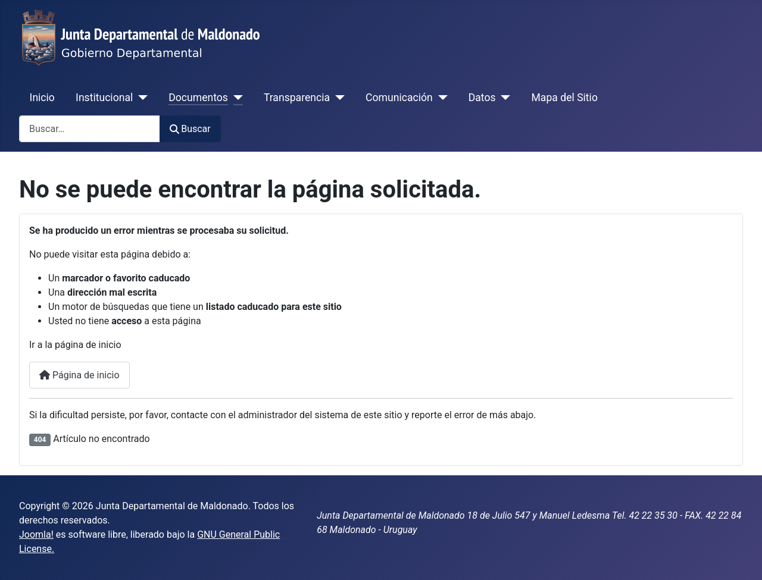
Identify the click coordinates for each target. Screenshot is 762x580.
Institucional (104, 98)
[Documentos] (235, 97)
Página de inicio (79, 375)
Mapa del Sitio (565, 98)
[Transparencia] (337, 97)
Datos (482, 98)
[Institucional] (140, 97)
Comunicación (399, 98)
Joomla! (36, 534)
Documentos (198, 98)
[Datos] (503, 97)
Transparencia (297, 98)
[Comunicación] (440, 97)
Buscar (190, 128)
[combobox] (89, 128)
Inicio (42, 98)
